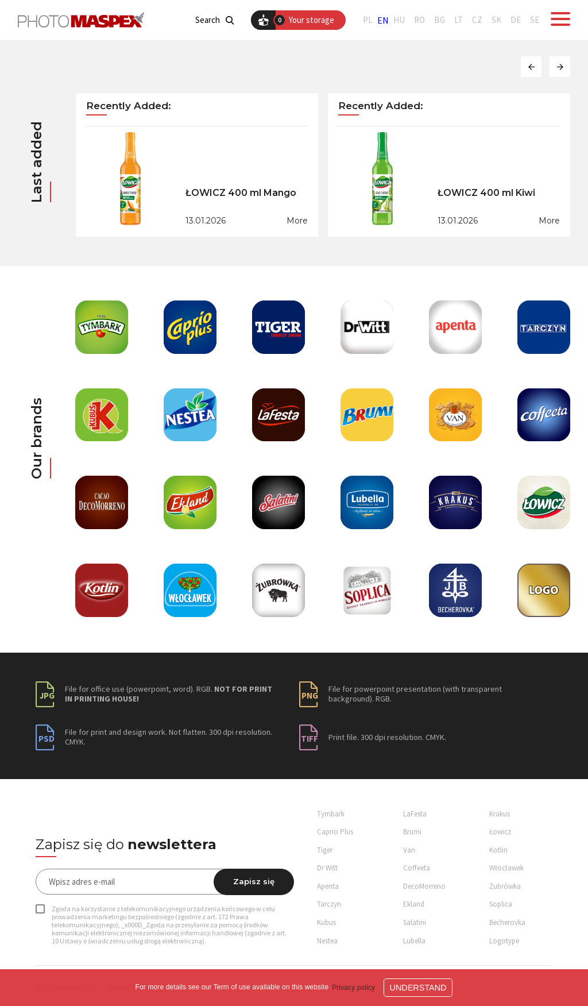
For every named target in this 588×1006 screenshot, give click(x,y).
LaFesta (415, 814)
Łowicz (500, 832)
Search (214, 20)
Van (409, 850)
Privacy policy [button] (353, 988)
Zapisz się (253, 881)
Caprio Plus (335, 832)
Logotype (504, 941)
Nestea (327, 941)
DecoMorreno (424, 886)
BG (439, 20)
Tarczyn (329, 904)
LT (458, 20)
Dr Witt (327, 868)
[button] (531, 66)
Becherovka (507, 922)
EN (383, 20)
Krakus (499, 814)
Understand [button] (418, 987)
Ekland (413, 904)
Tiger (324, 850)
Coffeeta (416, 868)
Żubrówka (505, 886)
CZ (477, 20)
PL (368, 20)
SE (534, 20)
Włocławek (506, 868)
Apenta (328, 886)
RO (419, 20)
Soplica (500, 904)
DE (515, 20)
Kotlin (498, 850)
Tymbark (331, 814)
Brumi (412, 832)
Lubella (414, 941)
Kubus (326, 922)
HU (399, 20)
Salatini (414, 922)
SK (496, 20)
